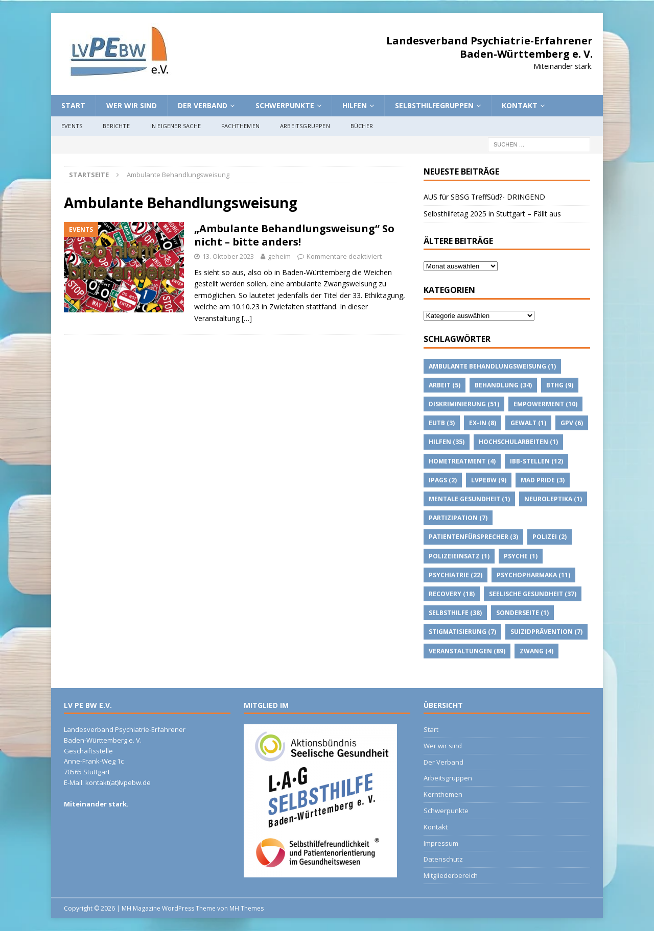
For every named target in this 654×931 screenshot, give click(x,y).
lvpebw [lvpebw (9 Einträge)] (488, 480)
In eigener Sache (175, 126)
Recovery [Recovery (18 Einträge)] (452, 594)
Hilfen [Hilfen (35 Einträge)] (446, 441)
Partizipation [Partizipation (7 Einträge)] (458, 517)
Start (73, 105)
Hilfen (354, 105)
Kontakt (520, 105)
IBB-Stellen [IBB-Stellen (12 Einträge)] (536, 461)
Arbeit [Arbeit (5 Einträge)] (444, 385)
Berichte (116, 126)
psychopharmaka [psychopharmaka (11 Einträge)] (533, 575)
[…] (247, 318)
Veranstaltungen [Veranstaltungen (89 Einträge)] (467, 651)
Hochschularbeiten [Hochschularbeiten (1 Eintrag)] (518, 441)
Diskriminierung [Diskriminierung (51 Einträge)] (464, 404)
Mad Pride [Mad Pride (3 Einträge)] (543, 480)
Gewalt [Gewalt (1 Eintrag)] (528, 423)
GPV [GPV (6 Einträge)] (571, 423)
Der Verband (202, 105)
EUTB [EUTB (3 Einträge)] (442, 423)
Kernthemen (443, 794)
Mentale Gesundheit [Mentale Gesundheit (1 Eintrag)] (469, 499)
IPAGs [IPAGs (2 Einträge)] (443, 480)
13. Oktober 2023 (228, 256)
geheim (279, 256)
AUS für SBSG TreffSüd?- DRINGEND (484, 197)
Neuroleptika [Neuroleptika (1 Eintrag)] (553, 499)
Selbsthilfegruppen (434, 105)
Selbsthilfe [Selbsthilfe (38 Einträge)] (455, 612)
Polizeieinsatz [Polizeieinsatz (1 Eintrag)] (459, 556)
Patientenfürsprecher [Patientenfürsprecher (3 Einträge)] (473, 536)
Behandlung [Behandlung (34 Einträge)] (503, 385)
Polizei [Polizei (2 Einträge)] (549, 536)
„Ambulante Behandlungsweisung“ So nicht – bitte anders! (294, 235)
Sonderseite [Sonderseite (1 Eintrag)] (522, 612)
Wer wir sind (131, 105)
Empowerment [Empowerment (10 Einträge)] (545, 404)
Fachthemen (240, 126)
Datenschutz (443, 859)
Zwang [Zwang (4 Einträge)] (536, 651)
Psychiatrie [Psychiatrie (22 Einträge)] (455, 575)
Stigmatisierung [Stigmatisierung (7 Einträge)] (462, 631)
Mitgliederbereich (451, 875)
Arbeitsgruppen (305, 126)
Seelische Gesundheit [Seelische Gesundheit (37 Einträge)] (532, 594)
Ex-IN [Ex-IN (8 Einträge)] (482, 423)
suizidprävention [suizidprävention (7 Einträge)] (546, 631)
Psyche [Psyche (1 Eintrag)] (521, 556)
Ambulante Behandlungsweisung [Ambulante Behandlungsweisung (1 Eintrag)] (492, 366)
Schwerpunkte (284, 105)
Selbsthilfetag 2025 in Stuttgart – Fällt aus (492, 213)
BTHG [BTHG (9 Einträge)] (559, 385)
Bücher (362, 126)
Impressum (441, 843)
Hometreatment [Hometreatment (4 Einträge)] (462, 461)
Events (71, 126)
